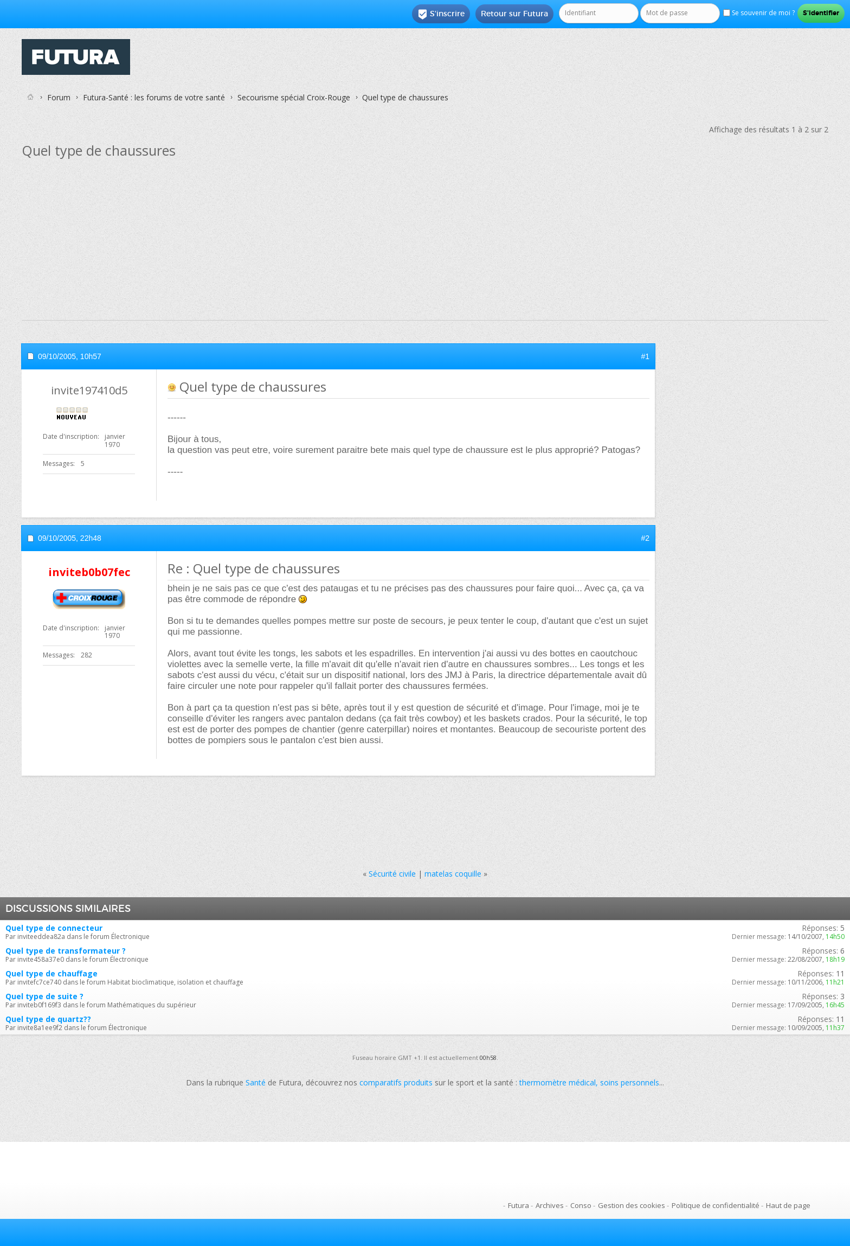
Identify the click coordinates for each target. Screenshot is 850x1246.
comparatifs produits (396, 1082)
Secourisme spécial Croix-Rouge (293, 97)
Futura (518, 1205)
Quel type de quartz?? (48, 1019)
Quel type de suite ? (44, 996)
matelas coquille (452, 873)
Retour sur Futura (514, 13)
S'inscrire (441, 14)
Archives (550, 1205)
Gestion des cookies (631, 1205)
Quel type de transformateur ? (65, 950)
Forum (58, 97)
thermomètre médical (557, 1082)
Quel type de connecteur (53, 928)
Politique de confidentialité (715, 1205)
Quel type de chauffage (51, 973)
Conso (580, 1205)
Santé (256, 1082)
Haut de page (788, 1205)
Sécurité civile (392, 873)
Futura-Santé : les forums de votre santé (154, 97)
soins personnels (629, 1082)
